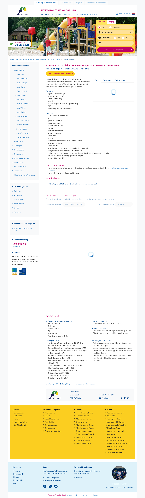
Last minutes (68, 14)
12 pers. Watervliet (22, 133)
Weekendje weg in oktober (115, 440)
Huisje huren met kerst (114, 446)
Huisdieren (17, 419)
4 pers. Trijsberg (21, 100)
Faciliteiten (17, 191)
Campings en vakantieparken (46, 3)
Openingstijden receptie (85, 384)
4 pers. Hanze (20, 87)
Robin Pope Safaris (20, 422)
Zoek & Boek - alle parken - (114, 50)
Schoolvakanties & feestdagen (86, 14)
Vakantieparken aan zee (84, 419)
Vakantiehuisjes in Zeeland (85, 437)
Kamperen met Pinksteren (115, 422)
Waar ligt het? (52, 384)
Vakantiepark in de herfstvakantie (118, 443)
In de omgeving (19, 199)
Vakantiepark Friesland (83, 443)
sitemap (95, 495)
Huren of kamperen (20, 65)
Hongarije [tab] (111, 22)
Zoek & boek (56, 14)
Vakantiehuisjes (50, 413)
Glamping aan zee (112, 434)
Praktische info (19, 204)
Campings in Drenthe (83, 440)
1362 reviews (17, 246)
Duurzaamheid (18, 474)
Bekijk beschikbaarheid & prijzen (59, 74)
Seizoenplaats (18, 162)
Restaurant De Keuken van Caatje (23, 229)
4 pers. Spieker (21, 95)
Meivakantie (110, 416)
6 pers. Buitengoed (22, 104)
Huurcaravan (18, 141)
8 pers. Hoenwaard (22, 125)
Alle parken (45, 14)
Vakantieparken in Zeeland (85, 428)
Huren (104, 27)
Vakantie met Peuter (113, 428)
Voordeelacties (19, 413)
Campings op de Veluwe (84, 431)
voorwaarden (86, 495)
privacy (69, 495)
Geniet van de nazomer (114, 437)
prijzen (77, 495)
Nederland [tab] (101, 22)
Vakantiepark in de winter (115, 449)
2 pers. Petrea (20, 74)
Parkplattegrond (66, 384)
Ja (126, 38)
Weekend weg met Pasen (115, 413)
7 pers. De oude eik (22, 120)
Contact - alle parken (52, 478)
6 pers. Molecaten (22, 116)
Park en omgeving (20, 186)
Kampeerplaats (19, 150)
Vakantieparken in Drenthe (85, 425)
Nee (119, 38)
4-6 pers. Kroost (21, 91)
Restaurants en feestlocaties (96, 3)
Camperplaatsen (50, 428)
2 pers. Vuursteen (22, 79)
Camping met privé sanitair (85, 434)
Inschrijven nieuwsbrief (52, 481)
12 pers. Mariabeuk (22, 137)
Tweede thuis (66, 3)
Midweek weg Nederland (84, 413)
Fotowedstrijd (18, 480)
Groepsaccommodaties (53, 431)
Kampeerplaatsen (51, 425)
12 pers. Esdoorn (21, 129)
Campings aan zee (82, 422)
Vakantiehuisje (19, 70)
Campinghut (18, 146)
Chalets (47, 416)
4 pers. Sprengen (21, 83)
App (14, 483)
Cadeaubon (18, 416)
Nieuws (16, 477)
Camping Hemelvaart (113, 419)
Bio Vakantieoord (20, 425)
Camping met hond (82, 416)
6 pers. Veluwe (20, 108)
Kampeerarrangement (21, 158)
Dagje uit (79, 3)
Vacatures (17, 212)
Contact (16, 208)
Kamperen (116, 27)
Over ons (16, 471)
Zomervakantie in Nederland (116, 425)
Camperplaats (18, 154)
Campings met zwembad (115, 431)
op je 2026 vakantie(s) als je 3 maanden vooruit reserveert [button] (73, 184)
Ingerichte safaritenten (52, 419)
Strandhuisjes (49, 422)
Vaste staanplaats (20, 167)
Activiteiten (18, 195)
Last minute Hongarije (114, 452)
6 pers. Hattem (21, 112)
